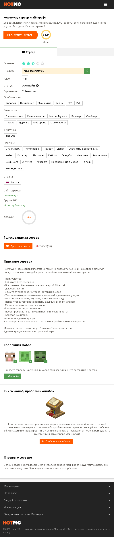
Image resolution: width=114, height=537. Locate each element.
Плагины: (9, 143)
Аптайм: (9, 217)
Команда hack (14, 168)
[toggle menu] (105, 4)
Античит (27, 161)
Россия (12, 182)
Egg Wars (24, 122)
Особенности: (12, 97)
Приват (48, 148)
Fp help (87, 161)
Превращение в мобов (64, 161)
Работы (52, 155)
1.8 (24, 78)
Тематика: (10, 130)
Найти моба (12, 376)
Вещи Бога (12, 161)
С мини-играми (14, 116)
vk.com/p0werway (14, 205)
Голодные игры (36, 116)
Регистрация (32, 148)
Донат (60, 148)
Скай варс (92, 116)
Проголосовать (18, 246)
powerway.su (11, 195)
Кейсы (9, 155)
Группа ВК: (10, 200)
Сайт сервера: (12, 190)
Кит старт (23, 155)
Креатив (11, 103)
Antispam (42, 161)
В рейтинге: (11, 91)
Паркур (10, 122)
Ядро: (7, 78)
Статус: (8, 85)
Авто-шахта (100, 155)
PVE (78, 103)
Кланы (59, 103)
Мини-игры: (11, 110)
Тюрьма (10, 135)
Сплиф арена (58, 122)
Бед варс (77, 116)
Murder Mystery (58, 116)
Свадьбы (67, 155)
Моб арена (39, 122)
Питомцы (38, 155)
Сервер (28, 52)
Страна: (8, 176)
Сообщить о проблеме (56, 441)
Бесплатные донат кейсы (83, 148)
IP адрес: (9, 70)
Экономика (44, 103)
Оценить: (9, 63)
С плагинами (13, 148)
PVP (70, 103)
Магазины (82, 155)
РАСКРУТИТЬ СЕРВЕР (19, 35)
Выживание (27, 103)
